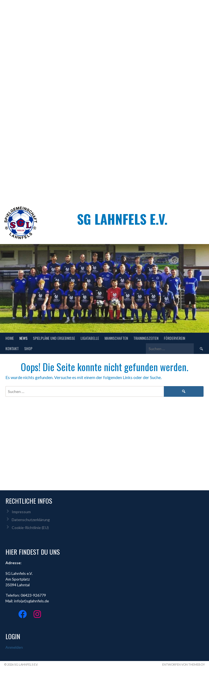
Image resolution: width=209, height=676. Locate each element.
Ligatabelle (90, 338)
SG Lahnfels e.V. (122, 219)
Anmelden (14, 647)
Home (9, 338)
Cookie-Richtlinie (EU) (30, 527)
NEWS (23, 338)
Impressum (21, 511)
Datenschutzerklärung (31, 519)
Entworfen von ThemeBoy (183, 664)
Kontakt (12, 348)
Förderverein (174, 338)
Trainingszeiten (145, 338)
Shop (28, 348)
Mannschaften (116, 338)
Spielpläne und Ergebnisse (54, 338)
